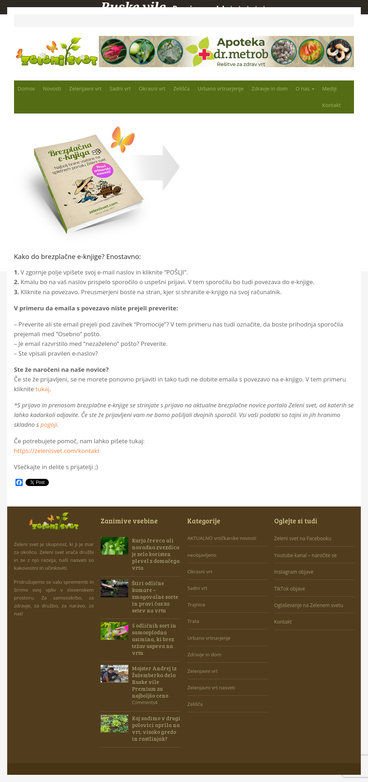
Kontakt (331, 105)
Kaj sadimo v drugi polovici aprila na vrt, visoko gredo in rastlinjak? (156, 728)
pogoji (49, 424)
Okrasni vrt (152, 88)
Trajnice (196, 604)
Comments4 (144, 702)
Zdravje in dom (270, 88)
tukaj (43, 389)
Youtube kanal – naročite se (305, 555)
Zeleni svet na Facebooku (302, 538)
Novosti (52, 88)
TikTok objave (289, 588)
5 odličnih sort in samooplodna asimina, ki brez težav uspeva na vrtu (154, 639)
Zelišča (181, 88)
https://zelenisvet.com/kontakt (57, 450)
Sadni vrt (120, 88)
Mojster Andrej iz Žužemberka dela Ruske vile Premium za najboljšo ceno (154, 682)
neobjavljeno (201, 555)
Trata (193, 621)
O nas (303, 88)
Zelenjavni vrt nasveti (211, 687)
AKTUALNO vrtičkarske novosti (221, 538)
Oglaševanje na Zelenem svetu (308, 605)
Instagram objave (293, 571)
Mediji (329, 88)
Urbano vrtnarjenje (221, 88)
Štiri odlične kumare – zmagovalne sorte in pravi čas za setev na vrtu (155, 596)
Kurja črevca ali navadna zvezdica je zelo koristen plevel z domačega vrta (156, 554)
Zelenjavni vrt (85, 88)
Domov (26, 88)
